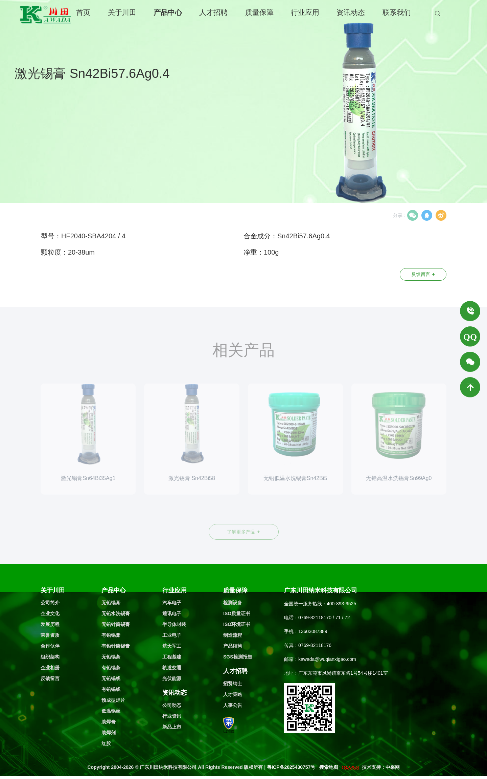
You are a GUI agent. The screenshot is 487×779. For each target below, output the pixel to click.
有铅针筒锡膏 (115, 646)
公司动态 (171, 705)
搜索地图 (328, 767)
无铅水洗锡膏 (115, 613)
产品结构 (232, 646)
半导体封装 (174, 624)
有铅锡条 (110, 667)
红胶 (106, 743)
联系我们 (396, 12)
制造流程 (232, 635)
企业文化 (50, 613)
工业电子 (171, 635)
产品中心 (168, 12)
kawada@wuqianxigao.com (327, 659)
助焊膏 (108, 721)
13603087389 (312, 631)
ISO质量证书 (236, 613)
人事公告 (232, 705)
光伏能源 (171, 678)
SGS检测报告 (237, 656)
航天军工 (171, 646)
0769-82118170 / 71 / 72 (324, 617)
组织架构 (50, 656)
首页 (83, 12)
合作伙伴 (50, 646)
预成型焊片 (113, 700)
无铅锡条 (110, 656)
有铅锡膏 (110, 635)
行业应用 (305, 12)
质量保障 (259, 12)
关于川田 (122, 12)
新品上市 (171, 727)
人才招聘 (213, 12)
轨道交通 (171, 667)
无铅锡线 (110, 678)
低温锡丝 (110, 711)
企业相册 (50, 667)
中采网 (393, 767)
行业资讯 (171, 716)
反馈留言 (423, 274)
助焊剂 (108, 732)
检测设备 (232, 602)
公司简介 (50, 602)
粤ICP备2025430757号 (292, 767)
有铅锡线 (110, 689)
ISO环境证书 (236, 624)
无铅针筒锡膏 (115, 624)
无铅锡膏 (110, 602)
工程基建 (171, 656)
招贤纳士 (232, 683)
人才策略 (232, 694)
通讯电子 (171, 613)
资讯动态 (351, 12)
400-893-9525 (341, 603)
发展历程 (50, 624)
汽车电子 (171, 602)
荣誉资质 (50, 635)
